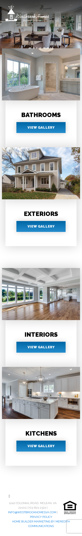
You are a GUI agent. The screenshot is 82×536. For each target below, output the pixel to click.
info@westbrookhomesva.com (32, 512)
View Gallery (41, 128)
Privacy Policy (41, 516)
